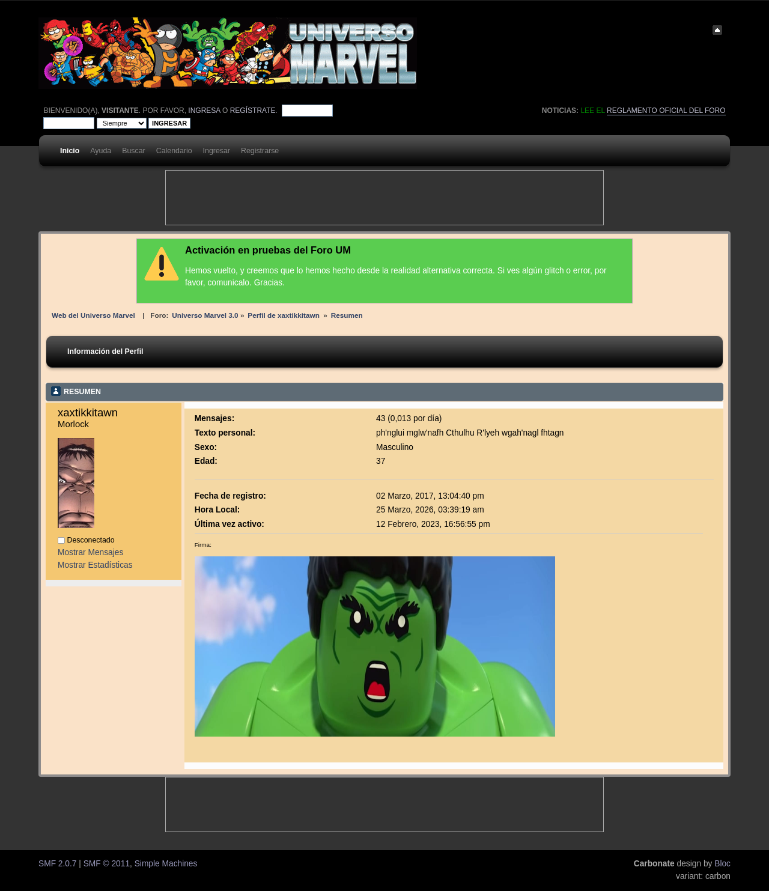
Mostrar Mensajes (90, 552)
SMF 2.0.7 (57, 863)
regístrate (253, 110)
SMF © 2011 (107, 863)
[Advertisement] (384, 198)
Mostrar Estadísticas (95, 565)
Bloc (722, 863)
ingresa (204, 110)
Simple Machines (166, 863)
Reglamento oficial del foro (666, 110)
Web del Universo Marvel (93, 315)
